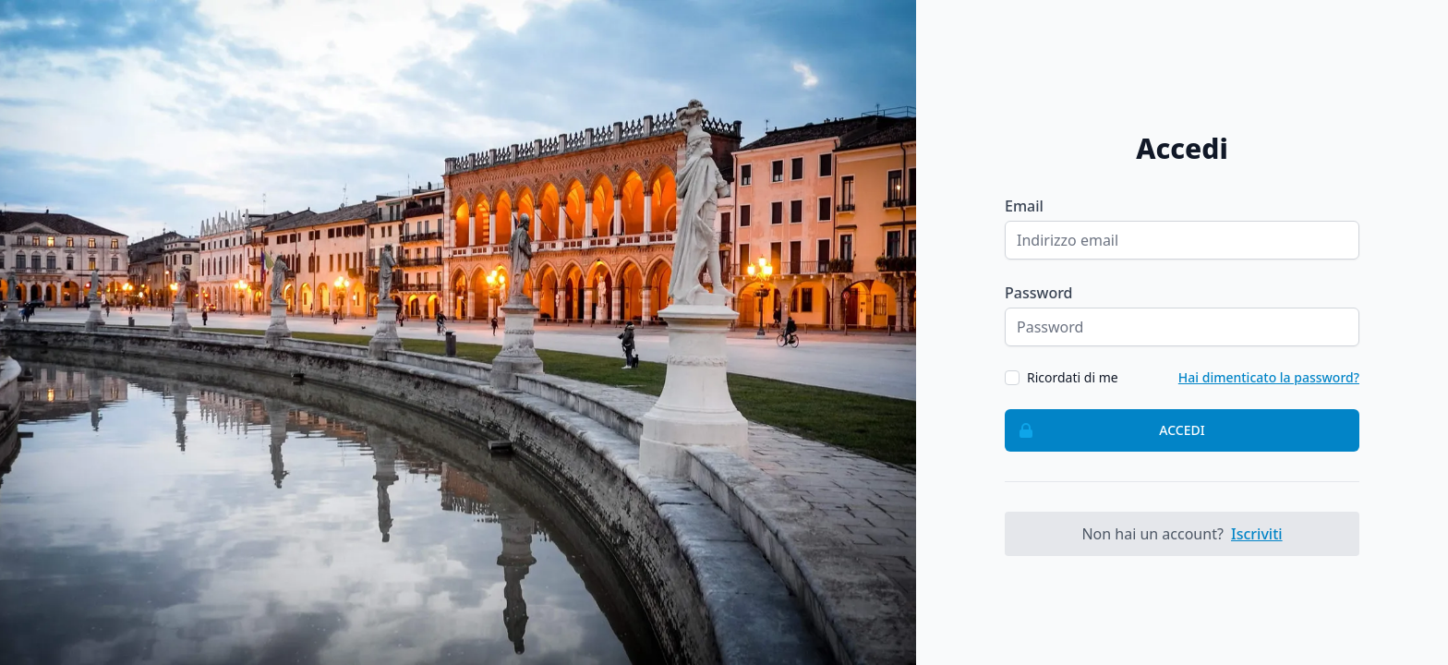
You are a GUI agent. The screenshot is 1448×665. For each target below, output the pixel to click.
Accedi (1105, 430)
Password (1039, 293)
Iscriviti (1257, 534)
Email (1024, 206)
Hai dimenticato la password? (1268, 377)
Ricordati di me (1072, 377)
